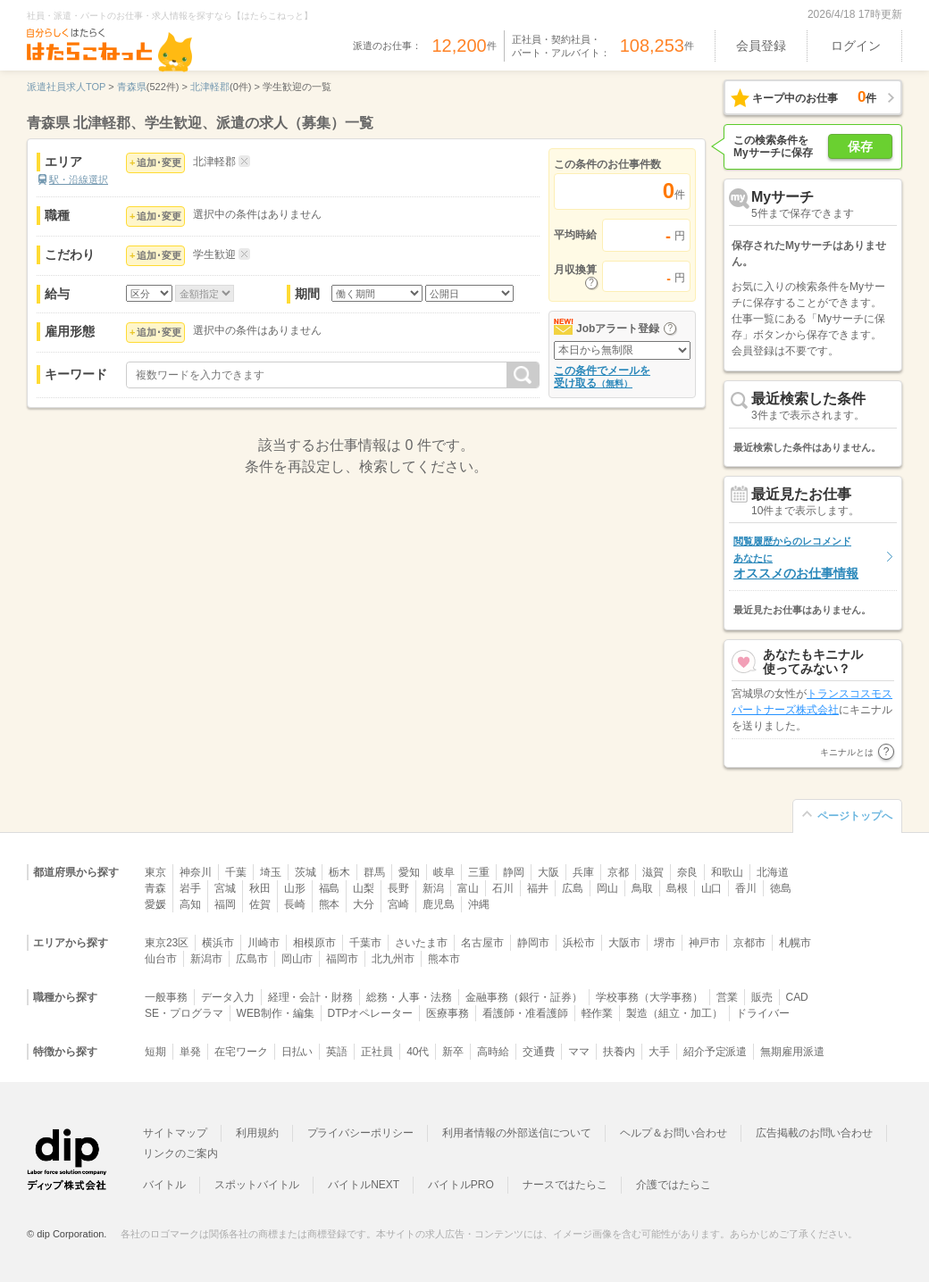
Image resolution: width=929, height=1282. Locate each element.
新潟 (433, 888)
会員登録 (761, 45)
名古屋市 (482, 943)
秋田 (260, 888)
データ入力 (228, 997)
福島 (329, 888)
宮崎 (398, 904)
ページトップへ (854, 816)
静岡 (513, 872)
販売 (762, 997)
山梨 (363, 888)
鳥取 (642, 888)
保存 (860, 146)
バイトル (164, 1184)
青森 (155, 888)
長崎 (294, 904)
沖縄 (479, 904)
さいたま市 (421, 943)
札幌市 (795, 943)
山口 (712, 888)
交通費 (539, 1051)
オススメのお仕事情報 (795, 557)
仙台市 (161, 959)
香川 (746, 888)
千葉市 (365, 943)
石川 (503, 888)
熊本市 (444, 959)
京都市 (749, 943)
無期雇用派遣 (792, 1051)
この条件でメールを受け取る (602, 376)
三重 (479, 872)
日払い (297, 1051)
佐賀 (260, 904)
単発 (190, 1051)
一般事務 (166, 997)
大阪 (548, 872)
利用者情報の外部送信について (516, 1133)
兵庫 (583, 872)
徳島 (780, 888)
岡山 (607, 888)
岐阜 (444, 872)
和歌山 (727, 872)
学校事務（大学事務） (649, 997)
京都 (618, 872)
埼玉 (270, 872)
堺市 (664, 943)
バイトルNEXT (363, 1184)
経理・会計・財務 (311, 997)
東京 (155, 872)
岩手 (190, 888)
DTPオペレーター (371, 1013)
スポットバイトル (257, 1184)
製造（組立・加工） (674, 1013)
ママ (579, 1051)
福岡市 (342, 959)
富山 (468, 888)
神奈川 (196, 872)
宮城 (225, 888)
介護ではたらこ (673, 1184)
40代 (417, 1051)
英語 (336, 1051)
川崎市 (263, 943)
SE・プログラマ (184, 1013)
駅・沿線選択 (78, 179)
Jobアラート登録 (617, 328)
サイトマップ (175, 1133)
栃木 (339, 872)
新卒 (453, 1051)
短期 (155, 1051)
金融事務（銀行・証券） (523, 997)
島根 (677, 888)
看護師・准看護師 (525, 1013)
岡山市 (297, 959)
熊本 (329, 904)
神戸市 (705, 943)
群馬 (374, 872)
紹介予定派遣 (715, 1051)
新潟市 (206, 959)
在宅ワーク (241, 1051)
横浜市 (218, 943)
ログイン (856, 45)
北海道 (773, 872)
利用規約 (257, 1133)
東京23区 (166, 943)
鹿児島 (439, 904)
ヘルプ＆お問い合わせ (673, 1133)
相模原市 (314, 943)
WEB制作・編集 (275, 1013)
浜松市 (579, 943)
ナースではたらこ (565, 1184)
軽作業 (598, 1013)
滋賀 (653, 872)
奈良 (688, 872)
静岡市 (533, 943)
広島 (572, 888)
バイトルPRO (461, 1184)
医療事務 (447, 1013)
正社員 (377, 1051)
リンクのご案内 (180, 1153)
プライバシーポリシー (360, 1133)
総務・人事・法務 (409, 997)
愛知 (409, 872)
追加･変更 (159, 162)
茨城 (305, 872)
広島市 (252, 959)
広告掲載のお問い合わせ (814, 1133)
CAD (797, 997)
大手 (659, 1051)
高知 (190, 904)
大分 (363, 904)
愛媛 (155, 904)
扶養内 (619, 1051)
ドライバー (763, 1013)
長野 (398, 888)
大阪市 (624, 943)
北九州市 (393, 959)
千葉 (236, 872)
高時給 (493, 1051)
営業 (727, 997)
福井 (537, 888)
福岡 (225, 904)
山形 (294, 888)
